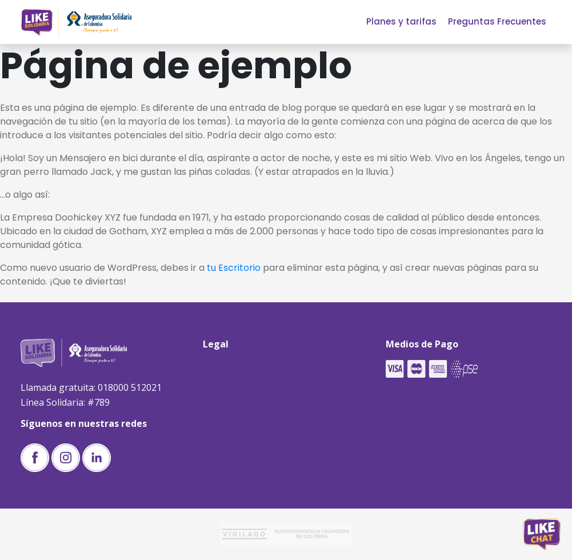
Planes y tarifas (401, 21)
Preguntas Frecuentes (497, 21)
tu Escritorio (234, 267)
